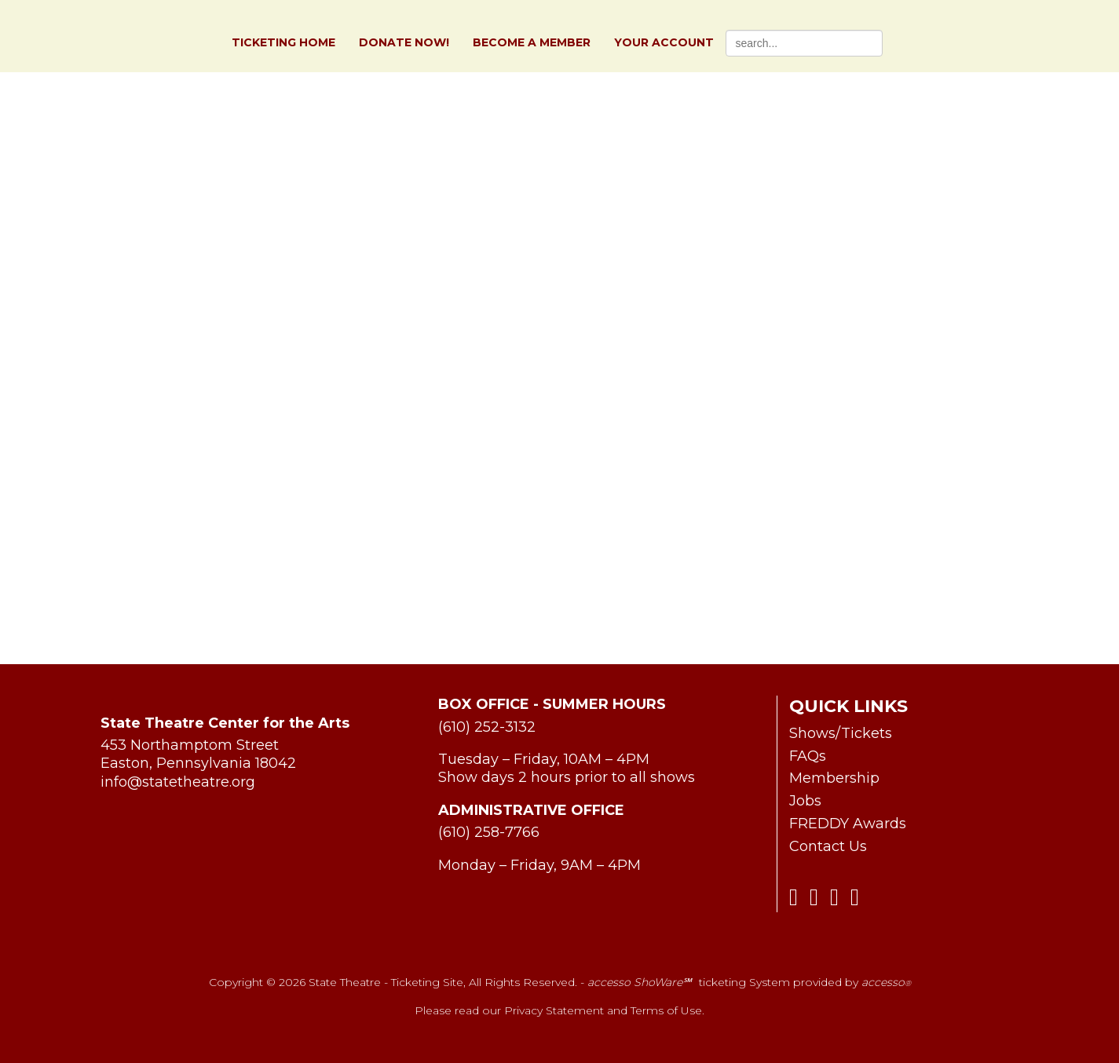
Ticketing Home (283, 43)
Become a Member (532, 43)
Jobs (805, 800)
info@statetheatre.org (178, 782)
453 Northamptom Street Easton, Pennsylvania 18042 (198, 754)
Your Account (664, 43)
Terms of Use (666, 1010)
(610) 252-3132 (487, 727)
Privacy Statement (554, 1010)
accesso (886, 982)
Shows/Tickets (840, 733)
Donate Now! (404, 43)
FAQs (807, 756)
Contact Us (828, 846)
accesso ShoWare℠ (639, 982)
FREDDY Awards (847, 823)
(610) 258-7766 (488, 832)
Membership (834, 778)
